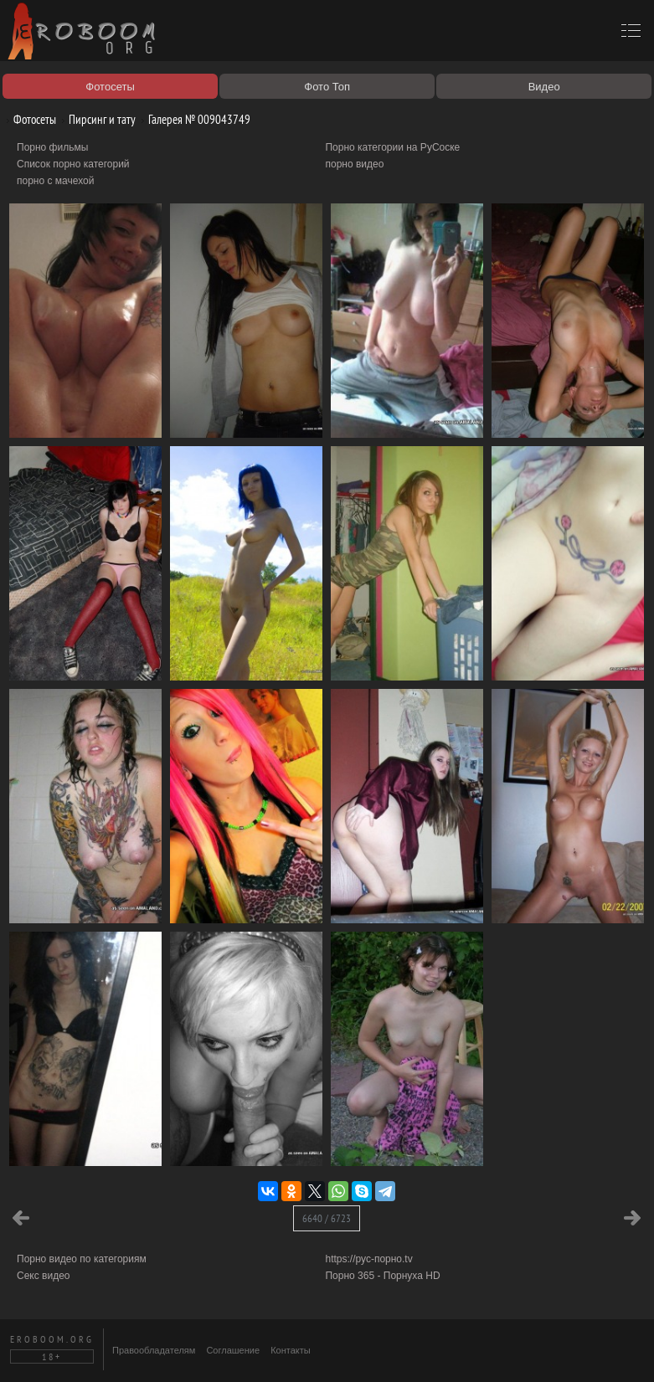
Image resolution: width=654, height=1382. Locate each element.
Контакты (290, 1350)
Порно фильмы (52, 147)
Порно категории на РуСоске (392, 147)
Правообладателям (153, 1350)
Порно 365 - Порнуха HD (382, 1276)
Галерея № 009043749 (193, 119)
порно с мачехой (55, 181)
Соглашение (233, 1350)
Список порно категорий (73, 164)
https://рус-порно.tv (368, 1259)
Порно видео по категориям (82, 1259)
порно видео (354, 164)
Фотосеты (28, 119)
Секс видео (43, 1276)
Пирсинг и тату (96, 119)
